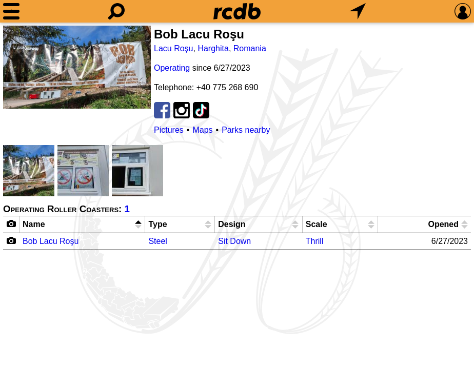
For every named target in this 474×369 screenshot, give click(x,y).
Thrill (315, 241)
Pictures (169, 130)
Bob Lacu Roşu (50, 241)
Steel (157, 241)
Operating (172, 68)
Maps (202, 130)
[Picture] (77, 67)
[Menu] (11, 11)
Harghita (213, 48)
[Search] (116, 11)
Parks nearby (246, 130)
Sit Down (234, 241)
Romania (249, 48)
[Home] (237, 11)
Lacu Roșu (173, 48)
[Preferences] (463, 11)
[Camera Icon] (11, 240)
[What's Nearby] (357, 11)
